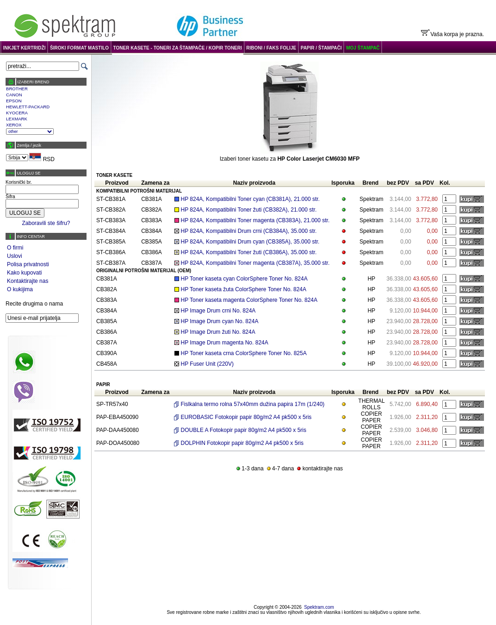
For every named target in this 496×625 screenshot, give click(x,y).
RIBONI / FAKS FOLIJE (271, 47)
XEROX (14, 124)
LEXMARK (16, 118)
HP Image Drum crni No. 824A (218, 310)
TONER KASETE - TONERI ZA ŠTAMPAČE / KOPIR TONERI (177, 47)
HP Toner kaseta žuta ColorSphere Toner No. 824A (244, 289)
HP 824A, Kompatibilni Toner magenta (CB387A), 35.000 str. (255, 263)
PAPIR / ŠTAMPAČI (321, 47)
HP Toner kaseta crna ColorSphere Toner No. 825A (244, 353)
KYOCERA (17, 112)
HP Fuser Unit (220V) (207, 364)
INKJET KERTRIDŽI (24, 47)
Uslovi (14, 256)
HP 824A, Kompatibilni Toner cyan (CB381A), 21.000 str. (250, 199)
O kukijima (20, 289)
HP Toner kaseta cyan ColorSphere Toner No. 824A (244, 278)
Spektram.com (319, 607)
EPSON (14, 100)
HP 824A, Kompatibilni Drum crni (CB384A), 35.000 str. (249, 231)
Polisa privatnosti (28, 264)
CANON (14, 94)
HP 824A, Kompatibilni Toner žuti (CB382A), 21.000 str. (249, 209)
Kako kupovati (24, 272)
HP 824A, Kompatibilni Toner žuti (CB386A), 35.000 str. (249, 252)
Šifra (10, 196)
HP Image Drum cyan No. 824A (220, 321)
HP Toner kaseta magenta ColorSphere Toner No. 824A (249, 300)
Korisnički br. (19, 182)
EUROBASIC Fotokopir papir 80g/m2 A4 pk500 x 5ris (246, 417)
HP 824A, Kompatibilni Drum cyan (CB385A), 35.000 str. (250, 241)
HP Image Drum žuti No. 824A (218, 332)
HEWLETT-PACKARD (28, 106)
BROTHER (17, 88)
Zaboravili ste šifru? (46, 223)
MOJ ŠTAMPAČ (362, 47)
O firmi (15, 247)
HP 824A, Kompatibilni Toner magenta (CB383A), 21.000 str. (255, 220)
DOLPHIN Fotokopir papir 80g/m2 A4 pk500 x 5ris (242, 443)
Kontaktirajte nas (27, 281)
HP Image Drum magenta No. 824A (224, 342)
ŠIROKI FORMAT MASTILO (79, 47)
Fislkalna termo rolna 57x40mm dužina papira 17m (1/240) (253, 404)
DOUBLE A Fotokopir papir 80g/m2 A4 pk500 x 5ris (243, 430)
